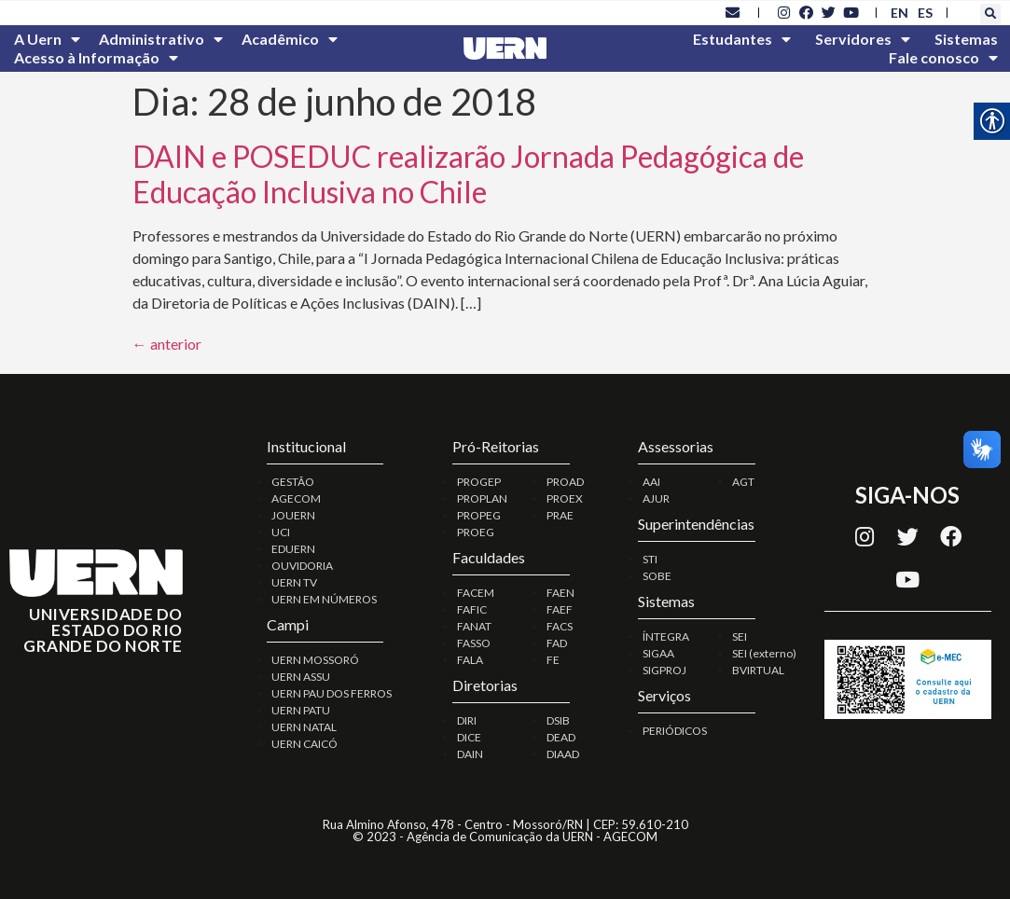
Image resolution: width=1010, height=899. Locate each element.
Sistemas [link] (966, 39)
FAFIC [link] (472, 609)
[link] (733, 12)
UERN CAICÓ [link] (304, 744)
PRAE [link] (560, 515)
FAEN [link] (560, 593)
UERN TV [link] (294, 582)
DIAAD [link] (563, 754)
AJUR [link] (656, 498)
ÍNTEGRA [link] (666, 636)
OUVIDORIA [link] (302, 566)
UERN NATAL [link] (304, 727)
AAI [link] (651, 482)
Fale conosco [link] (943, 57)
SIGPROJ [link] (664, 670)
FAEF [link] (560, 609)
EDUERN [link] (293, 549)
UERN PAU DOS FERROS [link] (331, 693)
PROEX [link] (565, 498)
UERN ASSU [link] (300, 677)
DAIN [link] (470, 754)
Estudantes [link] (742, 39)
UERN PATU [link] (300, 710)
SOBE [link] (657, 576)
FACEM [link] (475, 593)
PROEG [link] (475, 532)
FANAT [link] (474, 626)
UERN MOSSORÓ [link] (315, 660)
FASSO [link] (474, 643)
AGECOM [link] (296, 498)
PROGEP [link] (479, 482)
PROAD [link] (565, 482)
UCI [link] (280, 532)
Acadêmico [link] (290, 39)
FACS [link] (560, 626)
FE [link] (553, 660)
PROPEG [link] (479, 515)
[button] (990, 14)
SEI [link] (739, 636)
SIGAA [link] (658, 653)
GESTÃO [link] (292, 482)
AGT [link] (743, 482)
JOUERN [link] (293, 515)
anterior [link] (166, 344)
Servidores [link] (862, 39)
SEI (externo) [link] (764, 653)
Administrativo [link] (161, 39)
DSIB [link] (558, 720)
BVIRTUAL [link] (758, 670)
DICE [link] (469, 737)
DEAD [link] (561, 737)
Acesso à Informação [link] (96, 57)
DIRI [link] (467, 720)
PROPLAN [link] (482, 498)
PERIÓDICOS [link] (675, 731)
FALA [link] (470, 660)
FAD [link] (557, 643)
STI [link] (650, 559)
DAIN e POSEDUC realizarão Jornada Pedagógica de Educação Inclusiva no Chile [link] (468, 174)
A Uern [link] (47, 39)
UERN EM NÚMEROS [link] (324, 599)
